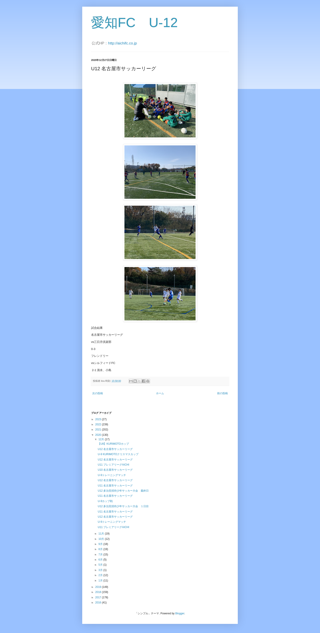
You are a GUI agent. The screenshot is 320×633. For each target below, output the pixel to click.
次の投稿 (97, 393)
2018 (98, 592)
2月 (100, 575)
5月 (100, 564)
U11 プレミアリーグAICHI (113, 464)
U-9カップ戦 (105, 501)
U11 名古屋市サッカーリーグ (115, 485)
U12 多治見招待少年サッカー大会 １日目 (123, 506)
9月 (100, 544)
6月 (100, 559)
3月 (100, 570)
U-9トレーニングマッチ (112, 475)
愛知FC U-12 (134, 22)
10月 (101, 539)
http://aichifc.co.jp (122, 43)
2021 (98, 429)
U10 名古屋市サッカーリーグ (115, 469)
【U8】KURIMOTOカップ (113, 443)
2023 (98, 419)
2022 (98, 424)
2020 (98, 434)
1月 (100, 580)
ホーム (160, 393)
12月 (101, 439)
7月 (100, 554)
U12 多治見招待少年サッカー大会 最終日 (123, 490)
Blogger (179, 613)
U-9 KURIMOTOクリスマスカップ (118, 454)
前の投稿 (222, 393)
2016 (98, 602)
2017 (98, 597)
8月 (100, 549)
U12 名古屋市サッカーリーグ (115, 449)
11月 (101, 533)
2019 (98, 587)
